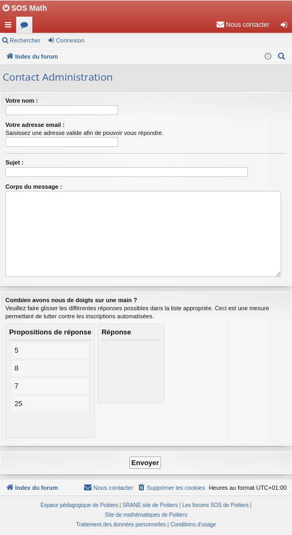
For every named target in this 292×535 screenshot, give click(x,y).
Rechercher (25, 40)
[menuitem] (243, 25)
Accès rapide (10, 27)
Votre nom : (21, 100)
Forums (26, 27)
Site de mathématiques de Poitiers (146, 515)
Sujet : (14, 162)
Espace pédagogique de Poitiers (79, 505)
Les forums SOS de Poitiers (215, 505)
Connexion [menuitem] (286, 27)
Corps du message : (33, 186)
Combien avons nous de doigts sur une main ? (71, 300)
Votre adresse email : (35, 125)
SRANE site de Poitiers (150, 505)
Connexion (70, 40)
